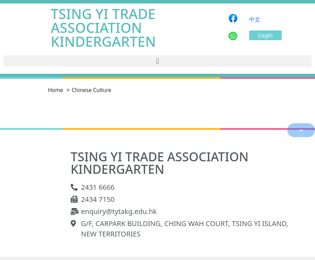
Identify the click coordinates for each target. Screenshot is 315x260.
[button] (265, 35)
